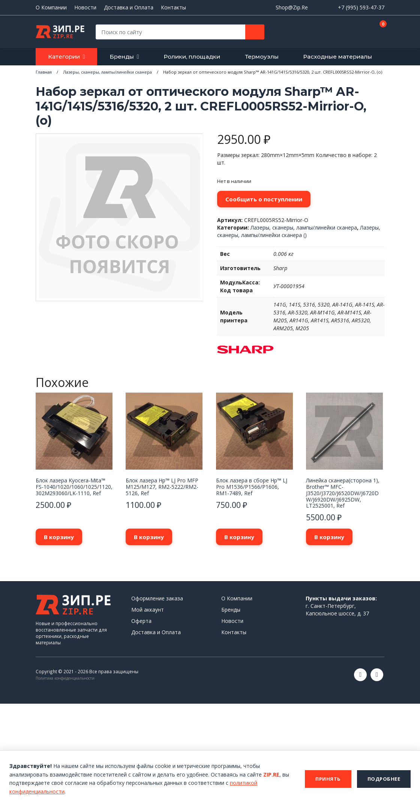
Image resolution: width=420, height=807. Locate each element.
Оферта (141, 620)
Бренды (122, 56)
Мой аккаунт (147, 609)
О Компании (51, 8)
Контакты (173, 8)
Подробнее (384, 778)
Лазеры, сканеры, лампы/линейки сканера (303, 227)
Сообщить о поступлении (263, 199)
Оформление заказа (157, 598)
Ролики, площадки (192, 56)
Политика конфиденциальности (65, 678)
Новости (85, 8)
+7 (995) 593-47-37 (361, 7)
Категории (64, 56)
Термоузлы (262, 56)
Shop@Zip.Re (292, 7)
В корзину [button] (59, 537)
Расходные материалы (337, 56)
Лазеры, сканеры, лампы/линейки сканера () (298, 231)
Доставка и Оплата (128, 8)
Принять (328, 778)
